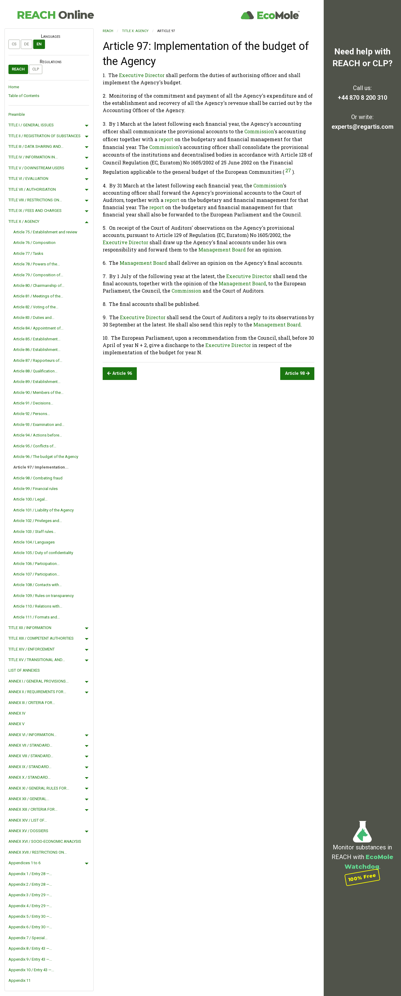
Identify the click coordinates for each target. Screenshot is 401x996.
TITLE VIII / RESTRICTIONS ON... (35, 200)
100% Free (362, 877)
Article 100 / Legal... (30, 499)
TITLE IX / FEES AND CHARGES (35, 210)
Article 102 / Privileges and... (37, 520)
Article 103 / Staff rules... (34, 531)
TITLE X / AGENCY (23, 221)
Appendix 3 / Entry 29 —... (30, 895)
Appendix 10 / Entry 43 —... (31, 970)
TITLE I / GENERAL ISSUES (31, 125)
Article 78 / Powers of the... (36, 264)
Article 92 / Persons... (31, 413)
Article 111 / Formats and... (36, 617)
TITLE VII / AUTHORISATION (32, 189)
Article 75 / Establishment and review (45, 232)
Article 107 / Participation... (36, 574)
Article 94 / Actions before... (37, 435)
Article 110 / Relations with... (37, 606)
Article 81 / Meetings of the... (38, 296)
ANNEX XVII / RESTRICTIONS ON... (37, 852)
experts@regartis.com (362, 126)
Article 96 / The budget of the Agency (45, 456)
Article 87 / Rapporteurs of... (37, 360)
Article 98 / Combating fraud (38, 478)
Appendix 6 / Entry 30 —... (30, 927)
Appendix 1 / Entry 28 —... (30, 873)
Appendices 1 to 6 (24, 863)
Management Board (222, 249)
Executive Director (142, 75)
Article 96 (119, 373)
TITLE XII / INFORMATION (29, 627)
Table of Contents (23, 95)
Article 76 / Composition (34, 242)
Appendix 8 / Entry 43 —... (30, 948)
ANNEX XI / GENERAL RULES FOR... (38, 788)
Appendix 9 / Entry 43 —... (30, 959)
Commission (259, 131)
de (26, 44)
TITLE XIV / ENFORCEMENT (31, 649)
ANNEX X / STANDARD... (29, 777)
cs (14, 44)
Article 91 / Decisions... (33, 403)
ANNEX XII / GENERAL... (28, 798)
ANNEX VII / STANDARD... (30, 745)
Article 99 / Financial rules (35, 488)
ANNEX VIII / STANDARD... (30, 756)
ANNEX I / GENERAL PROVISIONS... (38, 681)
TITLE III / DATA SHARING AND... (35, 146)
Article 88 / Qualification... (35, 371)
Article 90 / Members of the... (38, 392)
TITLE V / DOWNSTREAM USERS (36, 168)
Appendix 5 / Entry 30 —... (30, 916)
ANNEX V (16, 724)
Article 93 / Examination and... (38, 424)
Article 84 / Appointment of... (38, 328)
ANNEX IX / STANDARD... (29, 766)
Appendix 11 (19, 980)
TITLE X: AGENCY (135, 31)
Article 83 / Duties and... (33, 317)
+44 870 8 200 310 (362, 97)
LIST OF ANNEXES (24, 670)
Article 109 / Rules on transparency (43, 595)
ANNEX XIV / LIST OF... (27, 820)
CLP (35, 69)
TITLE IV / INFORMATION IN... (33, 157)
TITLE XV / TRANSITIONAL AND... (36, 659)
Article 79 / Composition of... (38, 275)
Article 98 (297, 373)
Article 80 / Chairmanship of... (38, 285)
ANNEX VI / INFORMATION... (32, 734)
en (39, 44)
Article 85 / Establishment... (36, 339)
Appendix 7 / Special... (27, 938)
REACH (55, 14)
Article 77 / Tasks (28, 253)
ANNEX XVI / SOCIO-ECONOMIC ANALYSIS (44, 841)
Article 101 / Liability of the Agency (43, 510)
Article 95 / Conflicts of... (34, 446)
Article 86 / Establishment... (36, 349)
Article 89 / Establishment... (36, 381)
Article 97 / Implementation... (41, 467)
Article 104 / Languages (34, 542)
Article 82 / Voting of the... (35, 307)
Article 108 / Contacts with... (37, 584)
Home (13, 87)
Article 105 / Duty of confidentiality (43, 552)
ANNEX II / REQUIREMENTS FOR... (37, 691)
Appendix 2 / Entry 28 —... (30, 884)
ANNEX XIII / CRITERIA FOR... (32, 809)
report (166, 139)
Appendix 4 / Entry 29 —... (30, 906)
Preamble (16, 114)
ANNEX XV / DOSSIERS (28, 831)
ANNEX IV (16, 713)
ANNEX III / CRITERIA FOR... (31, 702)
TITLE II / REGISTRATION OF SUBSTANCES (44, 136)
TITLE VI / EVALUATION (28, 178)
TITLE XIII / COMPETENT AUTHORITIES (41, 638)
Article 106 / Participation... (36, 563)
